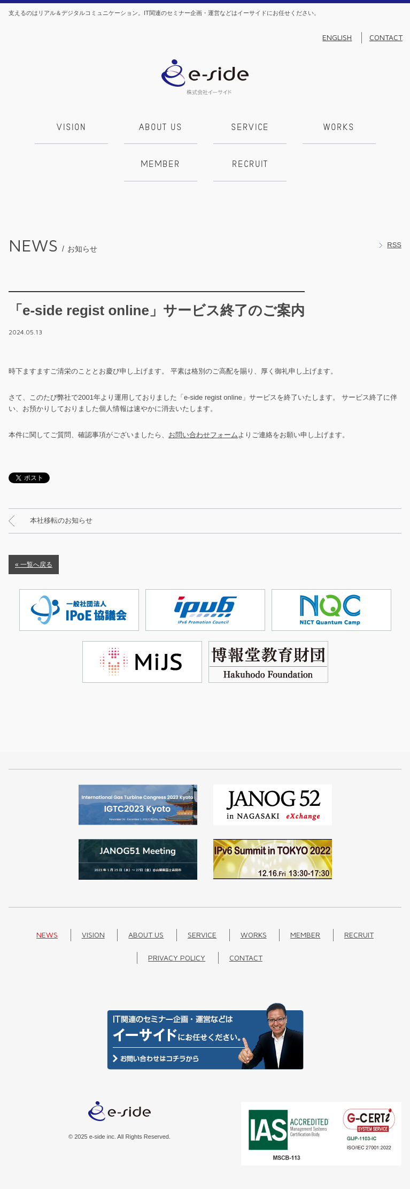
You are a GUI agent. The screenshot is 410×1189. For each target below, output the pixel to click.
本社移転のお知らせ (61, 520)
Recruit (250, 165)
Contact (386, 37)
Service (250, 128)
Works (338, 128)
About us (160, 128)
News (47, 934)
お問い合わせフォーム (203, 435)
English (337, 37)
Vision (71, 128)
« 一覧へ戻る (33, 564)
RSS (394, 245)
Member (160, 165)
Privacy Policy (176, 957)
